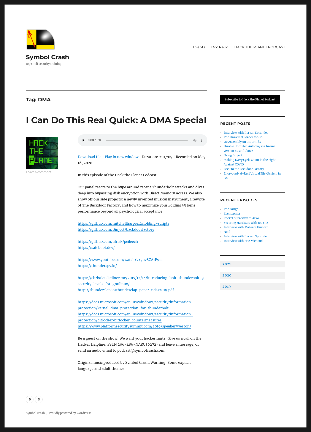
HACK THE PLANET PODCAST (259, 47)
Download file (90, 157)
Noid (227, 232)
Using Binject (233, 155)
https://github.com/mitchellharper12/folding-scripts (123, 223)
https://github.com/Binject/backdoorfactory (116, 229)
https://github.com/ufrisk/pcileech (108, 241)
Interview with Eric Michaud (243, 241)
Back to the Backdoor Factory (244, 169)
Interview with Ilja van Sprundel (246, 133)
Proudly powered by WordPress (70, 413)
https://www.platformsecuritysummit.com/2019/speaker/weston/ (134, 326)
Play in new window (121, 157)
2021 (226, 264)
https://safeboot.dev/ (96, 247)
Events (199, 47)
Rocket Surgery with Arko (241, 218)
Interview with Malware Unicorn (246, 227)
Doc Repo (219, 47)
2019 (226, 286)
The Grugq (231, 209)
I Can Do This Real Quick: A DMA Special (116, 120)
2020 (227, 275)
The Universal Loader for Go (243, 137)
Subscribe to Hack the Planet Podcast (250, 99)
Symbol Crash (47, 57)
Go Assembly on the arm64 (242, 142)
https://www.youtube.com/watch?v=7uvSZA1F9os (120, 259)
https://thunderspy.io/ (97, 266)
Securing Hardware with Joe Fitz (246, 223)
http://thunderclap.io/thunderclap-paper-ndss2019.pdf (126, 290)
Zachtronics (232, 214)
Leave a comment (38, 172)
